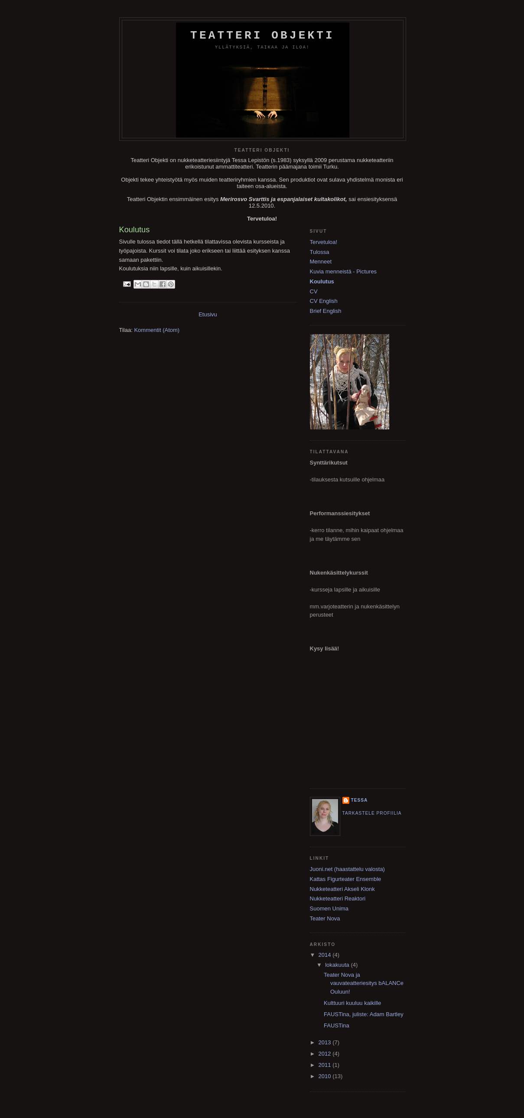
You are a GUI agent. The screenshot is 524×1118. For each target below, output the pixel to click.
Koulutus (322, 281)
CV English (324, 301)
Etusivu (208, 314)
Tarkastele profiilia (372, 813)
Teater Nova (325, 918)
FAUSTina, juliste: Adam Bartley (364, 1014)
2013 (326, 1042)
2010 (326, 1076)
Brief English (326, 311)
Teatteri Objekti (262, 35)
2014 (326, 955)
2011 (326, 1065)
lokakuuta (338, 965)
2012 (326, 1053)
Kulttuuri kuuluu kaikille (352, 1003)
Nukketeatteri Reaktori (338, 898)
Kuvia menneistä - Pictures (343, 271)
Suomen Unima (329, 908)
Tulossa (319, 252)
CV (314, 291)
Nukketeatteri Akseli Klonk (342, 889)
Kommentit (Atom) (156, 330)
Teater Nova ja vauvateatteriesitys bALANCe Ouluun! (364, 983)
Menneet (321, 261)
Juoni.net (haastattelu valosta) (347, 869)
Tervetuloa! (324, 242)
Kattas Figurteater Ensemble (345, 879)
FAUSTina (336, 1025)
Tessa (359, 800)
